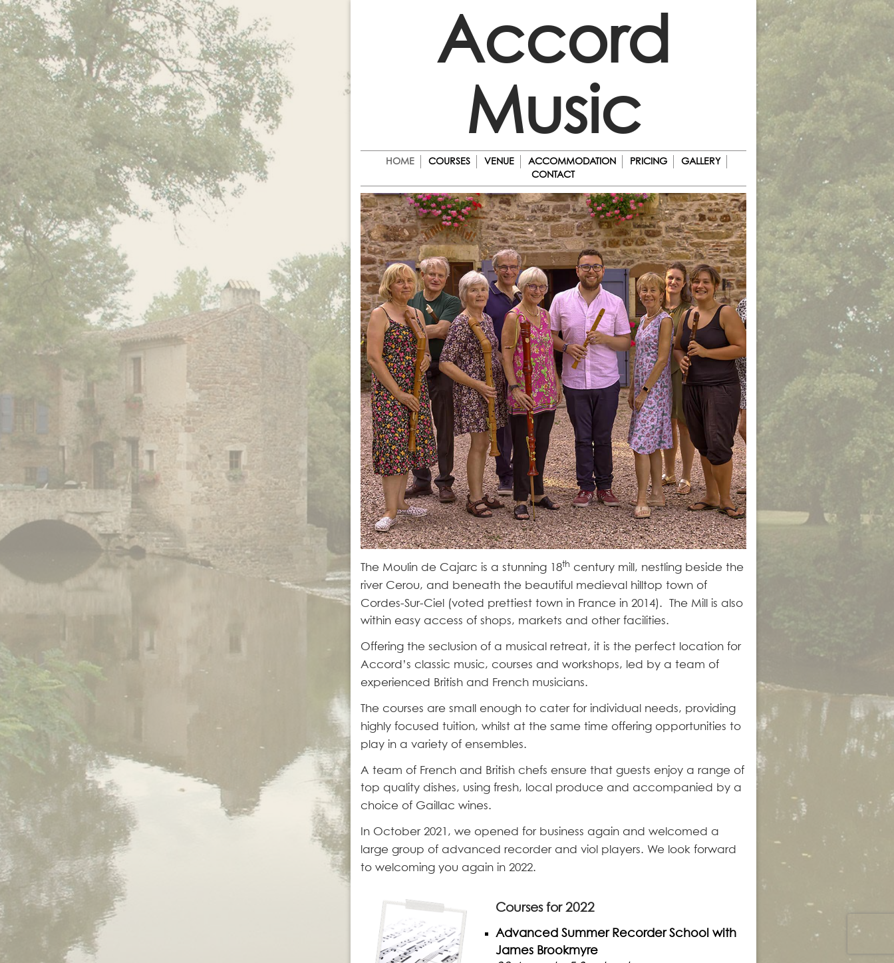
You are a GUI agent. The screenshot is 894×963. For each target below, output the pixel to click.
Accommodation (572, 161)
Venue (499, 161)
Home (400, 161)
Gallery (700, 161)
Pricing (648, 161)
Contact (553, 175)
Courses (449, 161)
